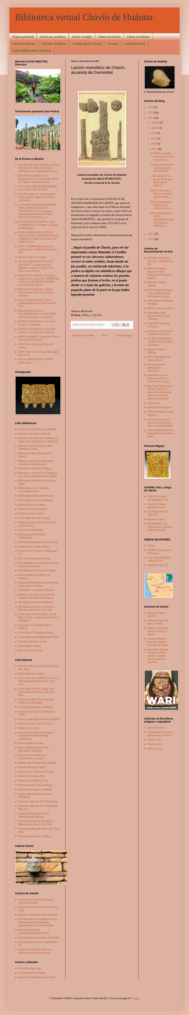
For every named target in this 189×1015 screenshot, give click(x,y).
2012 (151, 239)
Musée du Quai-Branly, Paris (33, 780)
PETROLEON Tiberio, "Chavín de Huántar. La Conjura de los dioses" (36, 331)
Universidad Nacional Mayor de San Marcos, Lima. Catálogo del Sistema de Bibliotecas (39, 617)
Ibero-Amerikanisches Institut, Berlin (38, 542)
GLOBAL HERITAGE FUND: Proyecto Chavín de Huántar (160, 341)
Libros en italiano (138, 36)
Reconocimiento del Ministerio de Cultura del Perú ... (162, 205)
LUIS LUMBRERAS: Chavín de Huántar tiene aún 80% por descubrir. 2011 (37, 249)
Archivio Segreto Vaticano (156, 614)
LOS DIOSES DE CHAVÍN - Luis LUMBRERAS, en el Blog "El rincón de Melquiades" (38, 225)
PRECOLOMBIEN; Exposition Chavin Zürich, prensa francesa (39, 338)
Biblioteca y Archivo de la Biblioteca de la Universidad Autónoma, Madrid (37, 475)
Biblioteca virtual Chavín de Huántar (84, 17)
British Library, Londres (31, 513)
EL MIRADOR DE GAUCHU (157, 513)
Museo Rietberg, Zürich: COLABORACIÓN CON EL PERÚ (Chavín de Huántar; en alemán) (37, 313)
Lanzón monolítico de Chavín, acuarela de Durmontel (162, 167)
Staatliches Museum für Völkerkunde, (38, 801)
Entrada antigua (123, 335)
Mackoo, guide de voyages (32, 257)
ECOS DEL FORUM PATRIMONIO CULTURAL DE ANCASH (37, 188)
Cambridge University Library (34, 518)
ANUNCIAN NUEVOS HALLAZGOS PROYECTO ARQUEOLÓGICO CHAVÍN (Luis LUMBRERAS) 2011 (39, 168)
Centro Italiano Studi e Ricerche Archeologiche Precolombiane (35, 951)
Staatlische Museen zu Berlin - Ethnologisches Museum (34, 815)
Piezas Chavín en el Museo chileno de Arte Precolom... (161, 193)
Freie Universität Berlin (30, 530)
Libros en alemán (24, 43)
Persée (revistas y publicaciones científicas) (156, 367)
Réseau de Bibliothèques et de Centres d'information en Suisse (38, 584)
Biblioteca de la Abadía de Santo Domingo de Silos (35, 447)
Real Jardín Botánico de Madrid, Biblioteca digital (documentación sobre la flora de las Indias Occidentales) (160, 392)
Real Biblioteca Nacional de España (37, 570)
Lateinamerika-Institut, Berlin (34, 546)
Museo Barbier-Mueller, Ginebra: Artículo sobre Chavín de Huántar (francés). (36, 292)
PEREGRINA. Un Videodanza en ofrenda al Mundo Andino (159, 527)
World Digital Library (29, 646)
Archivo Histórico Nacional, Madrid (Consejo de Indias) (157, 641)
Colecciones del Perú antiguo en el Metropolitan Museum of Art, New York (36, 692)
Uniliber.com (154, 739)
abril (154, 143)
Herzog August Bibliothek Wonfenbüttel (32, 536)
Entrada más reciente (83, 335)
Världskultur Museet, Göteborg (34, 836)
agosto (155, 127)
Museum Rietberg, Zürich (31, 767)
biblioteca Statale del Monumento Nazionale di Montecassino (36, 463)
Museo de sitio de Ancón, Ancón (35, 723)
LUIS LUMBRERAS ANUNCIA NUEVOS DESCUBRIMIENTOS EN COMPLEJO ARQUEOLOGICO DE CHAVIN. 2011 (38, 237)
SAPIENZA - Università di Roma (36, 590)
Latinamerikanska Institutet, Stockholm (39, 937)
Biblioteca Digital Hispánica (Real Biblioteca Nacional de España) (159, 273)
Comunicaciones (134, 43)
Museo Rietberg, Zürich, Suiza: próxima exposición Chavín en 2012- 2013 (37, 303)
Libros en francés (109, 36)
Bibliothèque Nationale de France (36, 495)
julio (154, 133)
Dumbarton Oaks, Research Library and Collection (158, 316)
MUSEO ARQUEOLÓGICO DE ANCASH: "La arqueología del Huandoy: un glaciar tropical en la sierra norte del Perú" (36, 266)
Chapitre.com (154, 744)
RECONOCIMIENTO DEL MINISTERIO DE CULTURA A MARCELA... (162, 219)
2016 (151, 107)
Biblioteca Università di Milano (35, 468)
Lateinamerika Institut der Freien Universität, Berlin (35, 901)
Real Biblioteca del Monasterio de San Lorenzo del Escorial (38, 565)
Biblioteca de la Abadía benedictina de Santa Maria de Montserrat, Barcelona (38, 440)
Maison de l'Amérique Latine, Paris (37, 977)
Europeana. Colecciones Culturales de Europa (160, 333)
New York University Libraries (34, 558)
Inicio (105, 335)
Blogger (135, 998)
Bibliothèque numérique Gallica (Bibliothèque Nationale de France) (160, 293)
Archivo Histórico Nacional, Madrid (37, 429)
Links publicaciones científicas (32, 50)
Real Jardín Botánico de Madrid (35, 789)
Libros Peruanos (155, 727)
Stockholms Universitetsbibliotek (35, 602)
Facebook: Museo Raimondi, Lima (156, 506)
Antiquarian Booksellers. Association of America (160, 734)
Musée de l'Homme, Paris (31, 776)
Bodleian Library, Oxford (31, 504)
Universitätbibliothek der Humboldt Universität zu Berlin (160, 433)
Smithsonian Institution (159, 407)
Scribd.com (153, 403)
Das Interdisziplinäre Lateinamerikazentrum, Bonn (33, 931)
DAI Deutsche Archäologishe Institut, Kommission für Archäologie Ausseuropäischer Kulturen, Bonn (38, 922)
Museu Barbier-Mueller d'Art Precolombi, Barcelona (33, 749)
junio (154, 138)
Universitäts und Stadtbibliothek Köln (38, 637)
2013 (151, 233)
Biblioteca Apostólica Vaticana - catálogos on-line (160, 261)
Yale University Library (30, 650)
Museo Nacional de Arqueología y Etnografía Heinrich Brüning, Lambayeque (36, 735)
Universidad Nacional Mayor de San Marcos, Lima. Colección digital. (160, 422)
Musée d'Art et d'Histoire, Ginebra (36, 771)
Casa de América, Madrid (31, 972)
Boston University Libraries (33, 509)
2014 (151, 117)
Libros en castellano (52, 36)
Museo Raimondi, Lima (30, 743)
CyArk (151, 545)
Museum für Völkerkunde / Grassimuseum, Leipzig (32, 757)
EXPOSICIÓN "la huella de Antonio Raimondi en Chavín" (161, 181)
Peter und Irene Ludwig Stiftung (35, 785)
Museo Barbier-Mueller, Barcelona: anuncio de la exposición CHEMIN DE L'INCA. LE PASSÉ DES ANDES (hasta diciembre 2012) (39, 280)
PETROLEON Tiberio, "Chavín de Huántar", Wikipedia (36, 323)
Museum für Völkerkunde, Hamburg (37, 762)
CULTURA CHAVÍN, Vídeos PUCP (159, 559)
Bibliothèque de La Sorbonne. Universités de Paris (34, 490)
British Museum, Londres (31, 673)
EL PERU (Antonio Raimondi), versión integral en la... (162, 156)
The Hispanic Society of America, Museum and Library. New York (36, 608)
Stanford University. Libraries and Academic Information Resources (36, 596)
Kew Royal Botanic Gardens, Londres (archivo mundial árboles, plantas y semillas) (157, 655)
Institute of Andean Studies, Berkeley (38, 914)
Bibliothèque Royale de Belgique (35, 500)
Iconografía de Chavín (87, 43)
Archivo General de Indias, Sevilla (157, 622)
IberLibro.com (155, 748)
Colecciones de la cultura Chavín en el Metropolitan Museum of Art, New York (38, 681)
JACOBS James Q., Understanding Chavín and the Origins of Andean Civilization (36, 197)
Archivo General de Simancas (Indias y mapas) (157, 631)
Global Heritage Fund (29, 968)
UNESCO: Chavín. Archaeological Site (157, 498)
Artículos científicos (54, 43)
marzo (154, 148)
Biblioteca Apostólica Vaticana (34, 433)
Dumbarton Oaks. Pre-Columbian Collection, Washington (36, 701)
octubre (155, 122)
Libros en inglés (82, 36)
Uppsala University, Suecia (32, 641)
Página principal (22, 36)
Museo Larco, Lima (28, 728)
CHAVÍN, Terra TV (157, 565)
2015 (151, 112)
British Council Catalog (159, 308)
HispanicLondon (156, 519)
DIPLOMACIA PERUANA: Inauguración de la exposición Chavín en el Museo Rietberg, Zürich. (38, 179)
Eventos (113, 43)
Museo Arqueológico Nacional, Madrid (39, 719)
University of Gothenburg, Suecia (36, 632)
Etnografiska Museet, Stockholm (35, 707)
